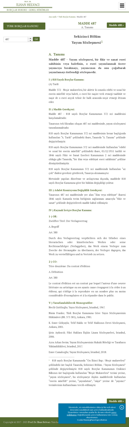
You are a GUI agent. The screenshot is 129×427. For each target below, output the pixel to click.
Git (36, 39)
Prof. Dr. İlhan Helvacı (39, 422)
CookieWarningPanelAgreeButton (92, 420)
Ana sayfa (52, 17)
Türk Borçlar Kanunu (66, 17)
